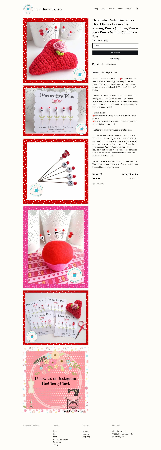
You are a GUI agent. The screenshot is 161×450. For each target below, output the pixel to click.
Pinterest (86, 434)
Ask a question (111, 64)
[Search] (137, 9)
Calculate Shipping (100, 40)
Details (95, 72)
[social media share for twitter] (98, 64)
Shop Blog (86, 437)
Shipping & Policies (109, 72)
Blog (104, 9)
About (111, 9)
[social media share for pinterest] (103, 64)
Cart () (129, 9)
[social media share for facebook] (93, 64)
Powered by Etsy (118, 437)
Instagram (86, 431)
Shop (96, 9)
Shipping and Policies (60, 439)
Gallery (120, 9)
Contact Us (57, 442)
